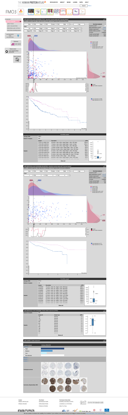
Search (84, 5)
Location (25, 361)
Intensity (25, 357)
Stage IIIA (78, 28)
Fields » (90, 5)
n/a (32, 28)
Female (54, 24)
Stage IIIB (31, 31)
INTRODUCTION (43, 401)
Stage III (66, 28)
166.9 (104, 27)
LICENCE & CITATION (65, 404)
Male (66, 24)
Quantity (25, 359)
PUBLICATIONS (43, 406)
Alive (31, 24)
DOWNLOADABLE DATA (66, 401)
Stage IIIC (42, 31)
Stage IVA (66, 31)
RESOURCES (54, 2)
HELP (86, 2)
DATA (81, 2)
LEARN (75, 2)
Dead (43, 24)
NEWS (69, 2)
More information (90, 413)
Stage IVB (78, 31)
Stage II (54, 28)
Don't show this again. (100, 413)
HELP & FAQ (63, 406)
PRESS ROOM (22, 404)
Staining (26, 346)
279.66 (104, 176)
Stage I (42, 28)
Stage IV (54, 31)
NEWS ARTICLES (23, 401)
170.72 (104, 174)
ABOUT (62, 2)
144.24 (104, 29)
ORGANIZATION (43, 404)
